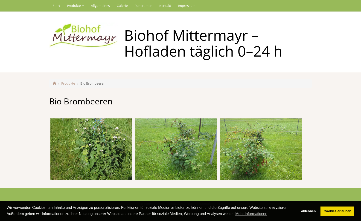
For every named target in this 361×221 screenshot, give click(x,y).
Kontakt (165, 5)
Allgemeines (100, 5)
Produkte (75, 5)
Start (56, 5)
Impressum (186, 5)
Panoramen (143, 5)
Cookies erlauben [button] (337, 211)
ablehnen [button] (308, 211)
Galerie (122, 5)
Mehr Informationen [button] (251, 214)
